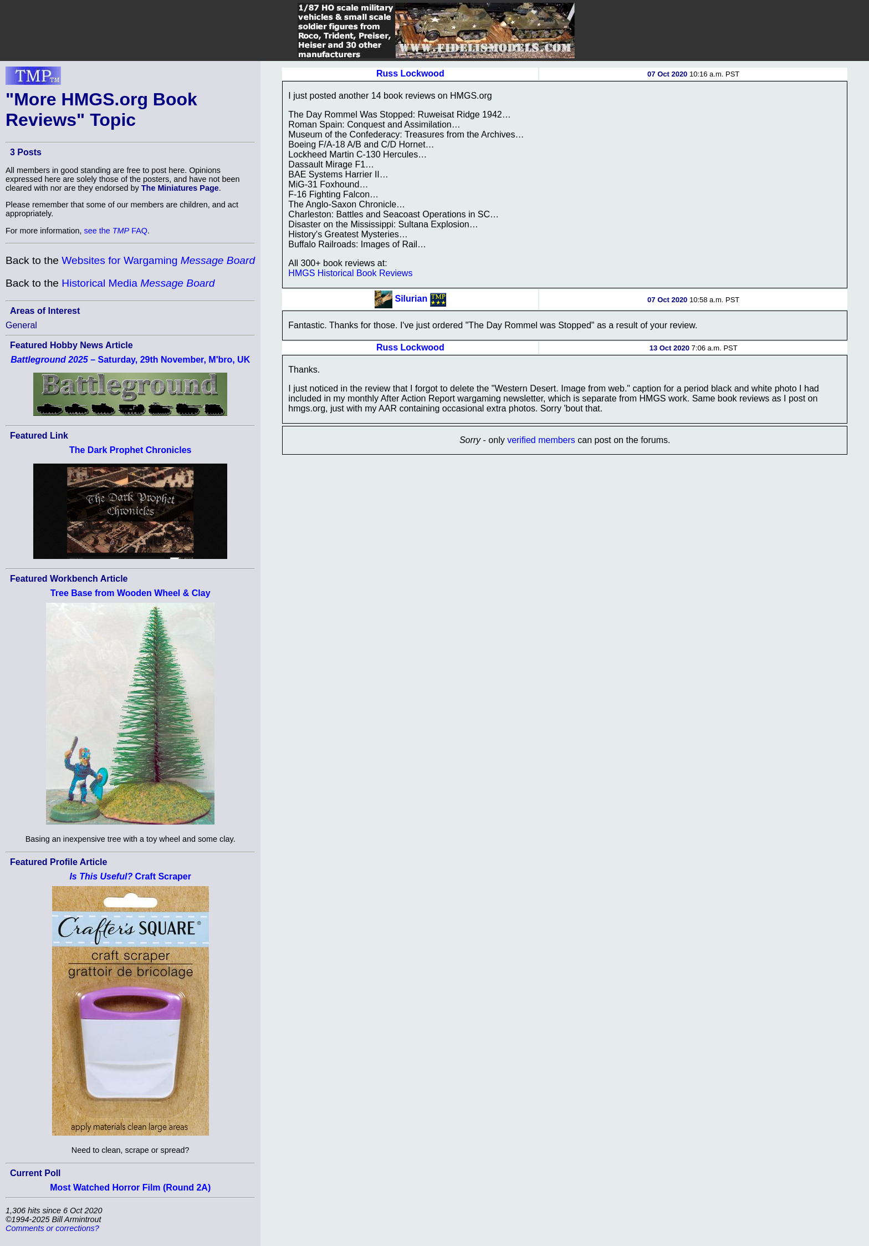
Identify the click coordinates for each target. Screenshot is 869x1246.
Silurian (411, 298)
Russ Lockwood (410, 73)
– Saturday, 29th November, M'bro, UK (130, 359)
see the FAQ (115, 230)
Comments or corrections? (52, 1228)
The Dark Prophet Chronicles (130, 450)
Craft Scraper (130, 876)
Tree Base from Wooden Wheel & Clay (130, 593)
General (21, 325)
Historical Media (138, 283)
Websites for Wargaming (158, 260)
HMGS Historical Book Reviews (350, 273)
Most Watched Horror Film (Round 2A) (130, 1187)
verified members (541, 440)
